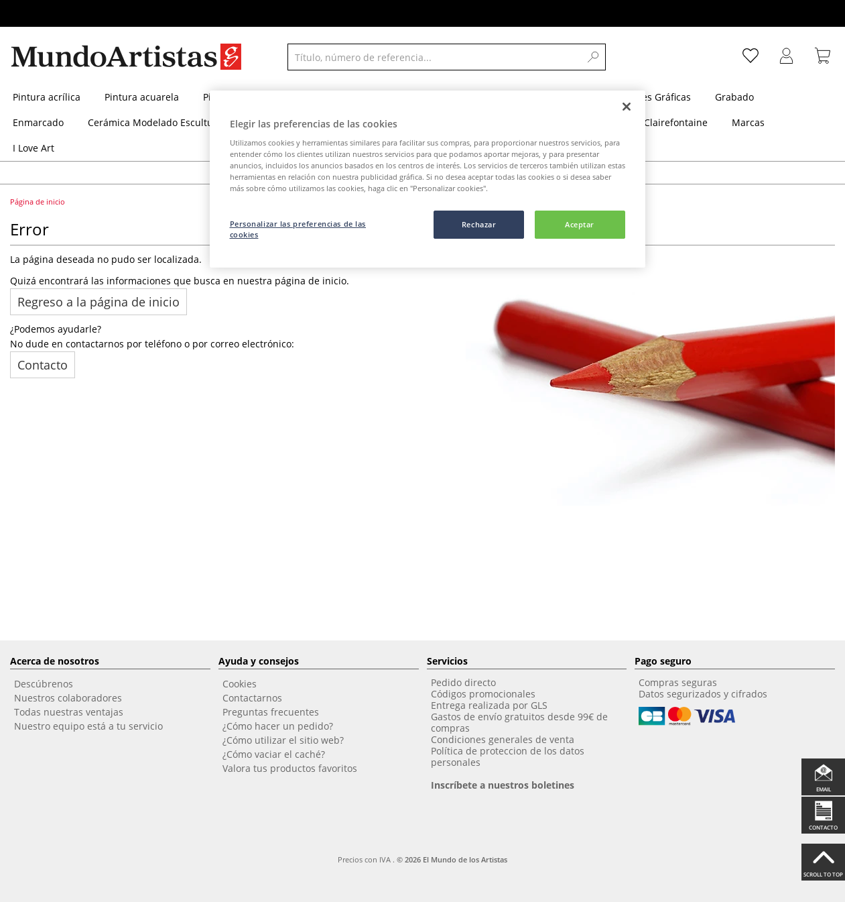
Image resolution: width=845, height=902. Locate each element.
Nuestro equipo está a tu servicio (88, 726)
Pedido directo (463, 682)
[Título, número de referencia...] (433, 57)
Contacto (42, 365)
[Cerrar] (626, 106)
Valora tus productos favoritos (289, 768)
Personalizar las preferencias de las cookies (298, 229)
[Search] (593, 57)
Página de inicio (38, 201)
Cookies (239, 683)
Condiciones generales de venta (502, 739)
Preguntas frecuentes (270, 712)
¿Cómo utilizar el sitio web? (283, 740)
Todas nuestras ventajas (68, 712)
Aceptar (579, 224)
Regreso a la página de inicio (98, 302)
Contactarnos (252, 697)
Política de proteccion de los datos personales (507, 756)
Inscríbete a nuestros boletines (502, 785)
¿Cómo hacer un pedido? (277, 726)
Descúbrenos (43, 683)
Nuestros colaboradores (68, 697)
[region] (427, 179)
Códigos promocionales (483, 693)
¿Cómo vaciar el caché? (273, 754)
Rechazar (479, 224)
